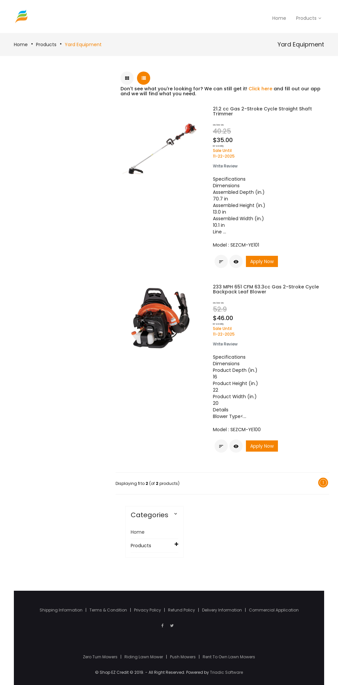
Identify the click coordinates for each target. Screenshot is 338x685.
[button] (225, 166)
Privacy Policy (148, 610)
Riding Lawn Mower (144, 657)
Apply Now (262, 261)
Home (21, 44)
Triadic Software (226, 672)
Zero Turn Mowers (100, 657)
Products (46, 44)
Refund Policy (182, 610)
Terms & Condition (108, 610)
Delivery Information (222, 610)
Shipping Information (62, 610)
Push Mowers (183, 657)
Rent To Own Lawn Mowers (229, 657)
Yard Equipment (83, 44)
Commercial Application (274, 610)
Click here (260, 88)
